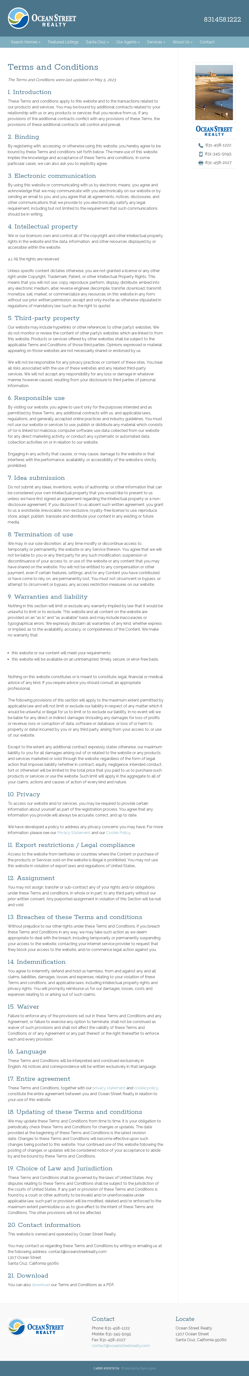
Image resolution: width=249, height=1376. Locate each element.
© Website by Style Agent (138, 1368)
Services (156, 42)
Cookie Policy (118, 832)
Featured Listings (63, 42)
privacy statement (109, 1088)
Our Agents (128, 42)
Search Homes (26, 42)
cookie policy (146, 1088)
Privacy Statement (73, 832)
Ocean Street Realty (42, 18)
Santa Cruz (97, 42)
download (41, 1284)
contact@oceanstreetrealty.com (121, 1345)
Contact (207, 42)
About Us (183, 42)
